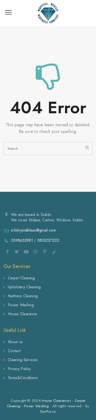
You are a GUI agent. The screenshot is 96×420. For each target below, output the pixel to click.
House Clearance (22, 314)
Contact (14, 351)
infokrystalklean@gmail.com (33, 230)
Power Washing (21, 305)
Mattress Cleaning (23, 296)
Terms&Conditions (23, 378)
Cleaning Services (23, 360)
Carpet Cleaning (21, 278)
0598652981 (22, 240)
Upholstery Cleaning (24, 287)
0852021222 (48, 240)
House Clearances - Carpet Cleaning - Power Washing (46, 403)
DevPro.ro (48, 411)
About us (15, 342)
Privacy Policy (19, 369)
